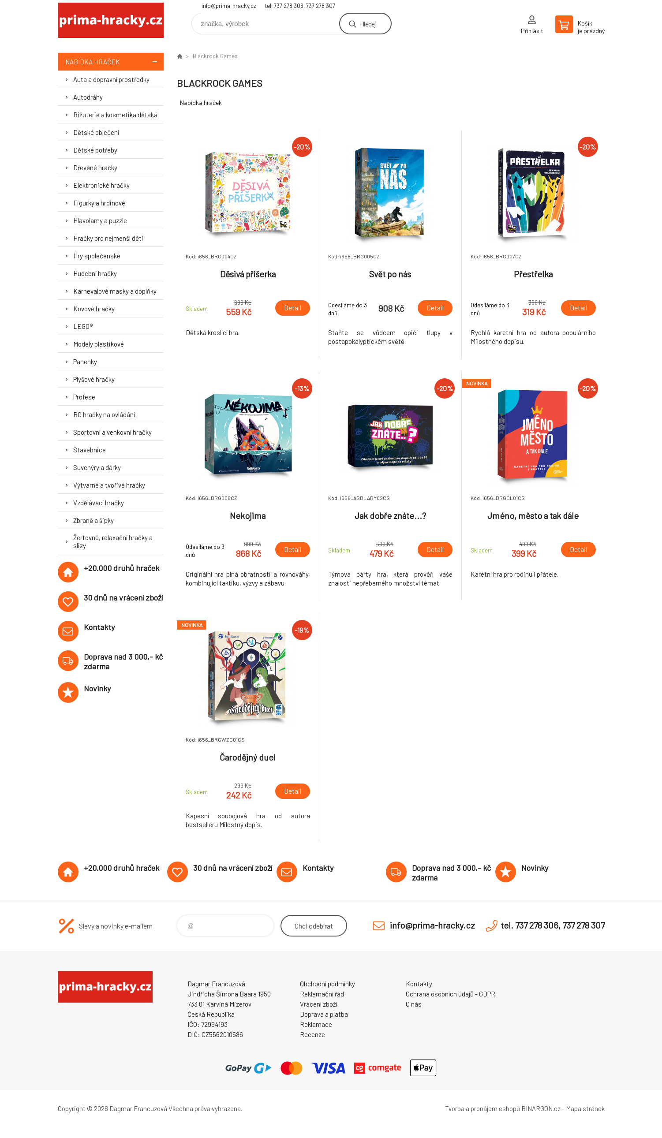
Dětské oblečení (96, 132)
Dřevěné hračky (95, 168)
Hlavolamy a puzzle (100, 220)
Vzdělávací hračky (98, 503)
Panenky (85, 362)
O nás (414, 1004)
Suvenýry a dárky (97, 467)
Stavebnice (89, 450)
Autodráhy (88, 97)
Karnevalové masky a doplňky (115, 291)
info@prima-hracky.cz (229, 5)
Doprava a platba (324, 1014)
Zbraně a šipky (93, 520)
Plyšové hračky (94, 379)
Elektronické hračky (101, 185)
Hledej (368, 23)
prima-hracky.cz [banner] (111, 20)
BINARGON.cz (541, 1108)
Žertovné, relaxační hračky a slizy (113, 541)
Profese (84, 397)
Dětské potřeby (95, 150)
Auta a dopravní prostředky (111, 79)
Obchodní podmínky (327, 984)
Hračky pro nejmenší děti (108, 238)
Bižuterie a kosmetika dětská (115, 115)
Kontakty (419, 984)
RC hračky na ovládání (104, 414)
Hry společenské (96, 256)
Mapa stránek (585, 1108)
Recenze (312, 1034)
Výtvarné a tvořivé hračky (109, 485)
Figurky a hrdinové (99, 203)
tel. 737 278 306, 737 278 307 (300, 5)
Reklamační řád (322, 994)
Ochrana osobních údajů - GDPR (450, 994)
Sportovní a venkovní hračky (112, 432)
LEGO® (83, 326)
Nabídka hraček (114, 61)
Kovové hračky (94, 309)
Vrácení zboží (318, 1004)
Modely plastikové (98, 344)
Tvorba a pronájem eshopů (482, 1108)
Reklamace (316, 1024)
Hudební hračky (95, 273)
